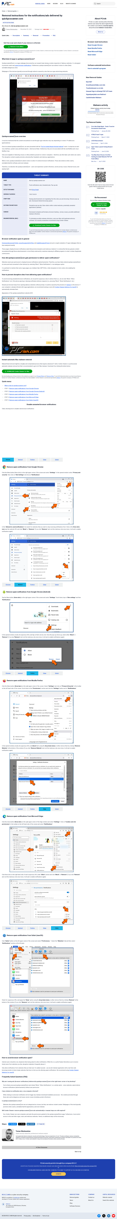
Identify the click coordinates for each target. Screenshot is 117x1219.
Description (16, 35)
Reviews (55, 3)
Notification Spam (8, 22)
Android (20, 459)
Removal (35, 35)
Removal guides (40, 3)
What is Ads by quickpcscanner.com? (16, 385)
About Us (90, 1200)
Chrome (8, 584)
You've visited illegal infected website (52, 146)
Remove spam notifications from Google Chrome (24, 388)
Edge (44, 459)
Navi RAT (89, 82)
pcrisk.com (16, 1197)
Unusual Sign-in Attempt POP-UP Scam (99, 91)
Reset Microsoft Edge (95, 51)
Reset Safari (92, 55)
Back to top (78, 1151)
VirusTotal (35, 189)
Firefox (32, 459)
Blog (61, 3)
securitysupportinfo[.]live (26, 243)
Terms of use (45, 1215)
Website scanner (107, 1197)
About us (100, 32)
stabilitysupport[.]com (43, 243)
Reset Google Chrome (95, 45)
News (48, 3)
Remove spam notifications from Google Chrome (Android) (27, 391)
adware (69, 285)
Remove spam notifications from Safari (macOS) (23, 400)
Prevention (46, 35)
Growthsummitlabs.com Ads (95, 85)
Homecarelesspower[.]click (10, 243)
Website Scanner (71, 3)
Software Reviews (75, 1206)
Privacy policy (27, 1215)
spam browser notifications (23, 65)
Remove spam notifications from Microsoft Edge (23, 397)
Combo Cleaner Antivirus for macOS (65, 287)
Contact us (91, 1197)
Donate (58, 1174)
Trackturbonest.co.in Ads (94, 88)
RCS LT (11, 52)
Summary (26, 35)
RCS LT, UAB (6, 1194)
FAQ (54, 35)
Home (3, 11)
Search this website (108, 1200)
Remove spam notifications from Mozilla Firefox (23, 394)
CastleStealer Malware (93, 97)
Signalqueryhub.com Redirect (96, 94)
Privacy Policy (40, 376)
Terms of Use (50, 376)
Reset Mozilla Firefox (95, 48)
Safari (57, 459)
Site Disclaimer (36, 1215)
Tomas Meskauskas (11, 29)
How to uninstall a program (97, 68)
